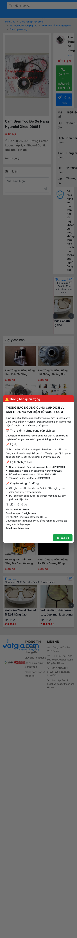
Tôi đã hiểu (63, 537)
